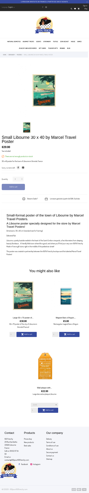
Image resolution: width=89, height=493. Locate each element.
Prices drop (28, 439)
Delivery (49, 439)
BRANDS (62, 48)
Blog (85, 9)
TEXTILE (55, 41)
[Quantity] (13, 334)
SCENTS (38, 41)
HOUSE (73, 41)
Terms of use (50, 442)
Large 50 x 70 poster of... (23, 318)
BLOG (68, 48)
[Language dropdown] (11, 7)
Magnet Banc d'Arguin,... (66, 318)
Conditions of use (52, 445)
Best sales (27, 445)
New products (29, 442)
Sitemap (49, 459)
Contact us (50, 456)
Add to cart (13, 187)
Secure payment (52, 452)
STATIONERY (47, 41)
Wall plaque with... (44, 388)
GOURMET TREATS (28, 41)
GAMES (79, 41)
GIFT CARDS (42, 48)
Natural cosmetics (14, 41)
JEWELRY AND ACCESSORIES (28, 48)
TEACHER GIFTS (53, 48)
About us (49, 449)
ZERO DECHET (64, 41)
